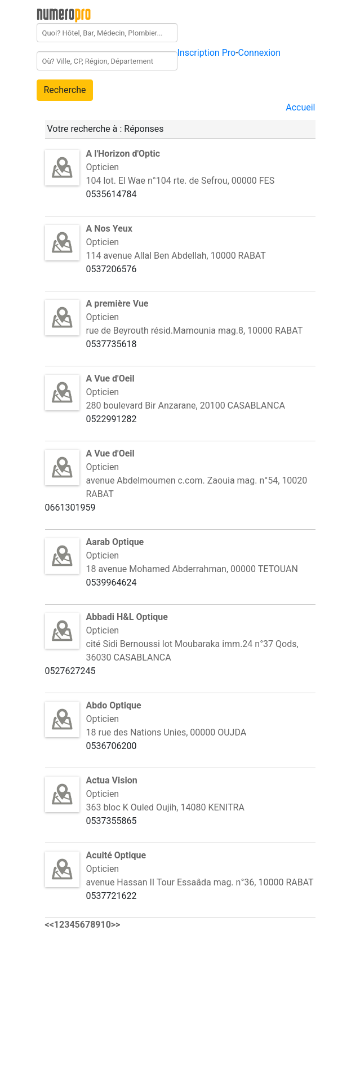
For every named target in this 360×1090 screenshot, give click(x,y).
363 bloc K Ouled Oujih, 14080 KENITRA (165, 807)
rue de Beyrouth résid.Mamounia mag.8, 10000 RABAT (194, 330)
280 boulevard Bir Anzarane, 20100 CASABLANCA (185, 405)
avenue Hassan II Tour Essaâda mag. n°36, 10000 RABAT (200, 882)
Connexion (259, 52)
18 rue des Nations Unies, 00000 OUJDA (166, 732)
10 (106, 924)
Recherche (65, 90)
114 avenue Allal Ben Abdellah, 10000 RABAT (176, 255)
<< (49, 924)
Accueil (300, 107)
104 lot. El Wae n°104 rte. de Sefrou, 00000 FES (180, 180)
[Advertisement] (129, 1011)
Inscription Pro (206, 52)
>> (116, 924)
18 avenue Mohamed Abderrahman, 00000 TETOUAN (192, 569)
